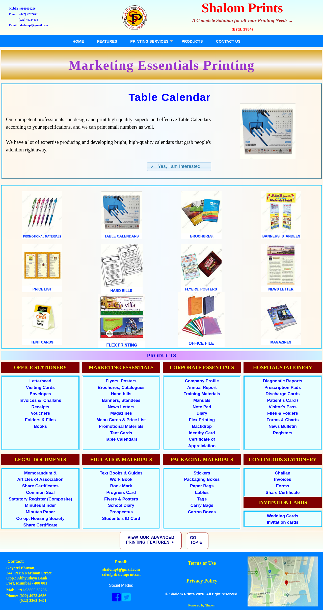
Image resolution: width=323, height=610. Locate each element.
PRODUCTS (192, 41)
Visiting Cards (40, 387)
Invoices (282, 479)
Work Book (121, 479)
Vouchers (40, 413)
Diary (202, 413)
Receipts (40, 407)
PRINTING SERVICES (149, 41)
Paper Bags (202, 486)
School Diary (121, 505)
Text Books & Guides (121, 473)
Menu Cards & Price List (121, 419)
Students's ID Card (121, 518)
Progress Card (121, 492)
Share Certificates (40, 486)
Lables (202, 492)
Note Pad (202, 407)
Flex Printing (202, 419)
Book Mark (121, 486)
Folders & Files (40, 419)
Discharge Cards (282, 393)
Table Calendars (121, 439)
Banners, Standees (121, 400)
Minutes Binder (40, 505)
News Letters (121, 407)
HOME (78, 41)
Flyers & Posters (121, 499)
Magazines (121, 413)
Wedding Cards (282, 516)
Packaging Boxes (202, 479)
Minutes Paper (40, 512)
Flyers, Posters (121, 381)
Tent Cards (121, 433)
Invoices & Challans (40, 400)
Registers (282, 433)
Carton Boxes (202, 512)
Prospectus (121, 512)
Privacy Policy (202, 581)
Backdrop (202, 426)
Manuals (201, 400)
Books (40, 426)
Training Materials (202, 393)
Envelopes (40, 393)
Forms (282, 486)
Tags (202, 499)
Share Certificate (282, 492)
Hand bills (121, 393)
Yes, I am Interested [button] (175, 166)
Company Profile (202, 381)
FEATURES (107, 41)
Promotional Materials (121, 426)
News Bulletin (282, 426)
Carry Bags (202, 505)
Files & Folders (282, 413)
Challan (282, 473)
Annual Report (202, 387)
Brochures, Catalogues (121, 387)
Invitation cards (283, 522)
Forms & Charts (282, 419)
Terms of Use (202, 563)
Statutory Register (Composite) (40, 499)
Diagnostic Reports (282, 381)
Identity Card (202, 433)
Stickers (202, 473)
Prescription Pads (282, 387)
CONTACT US (228, 41)
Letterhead (40, 381)
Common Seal (40, 492)
